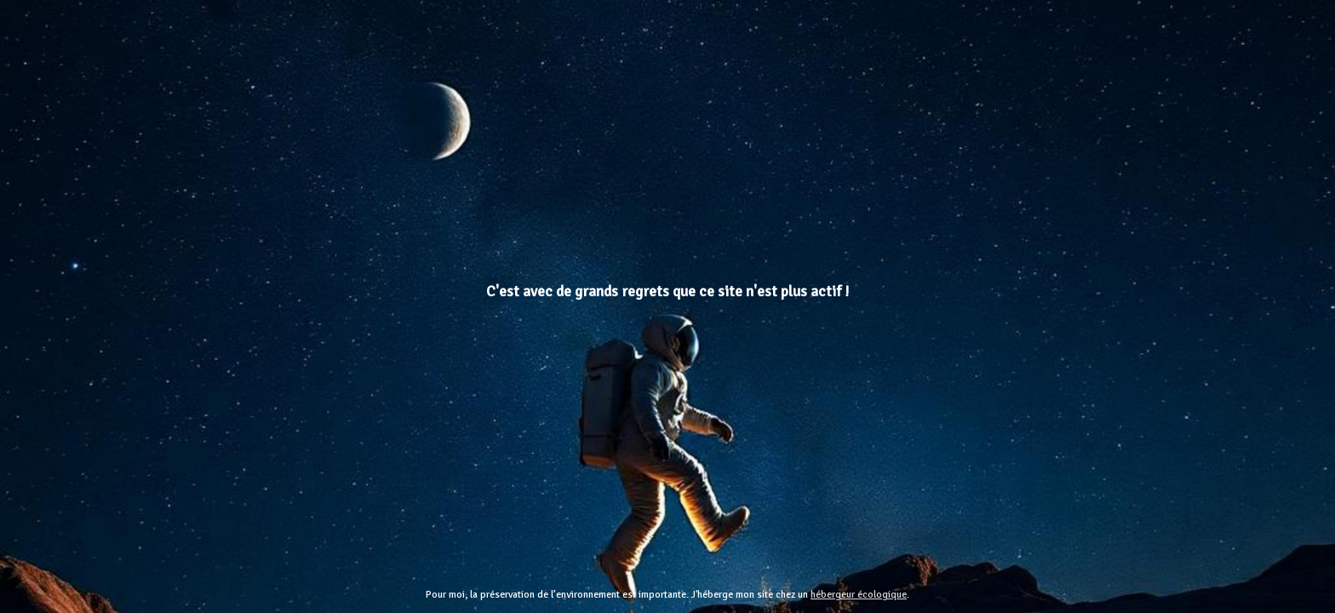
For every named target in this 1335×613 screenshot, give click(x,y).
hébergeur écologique (859, 594)
